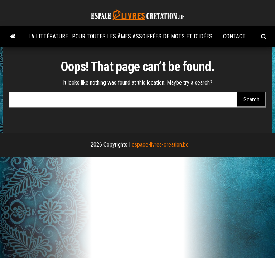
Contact (234, 36)
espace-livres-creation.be (160, 144)
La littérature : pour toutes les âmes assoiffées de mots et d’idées (120, 36)
